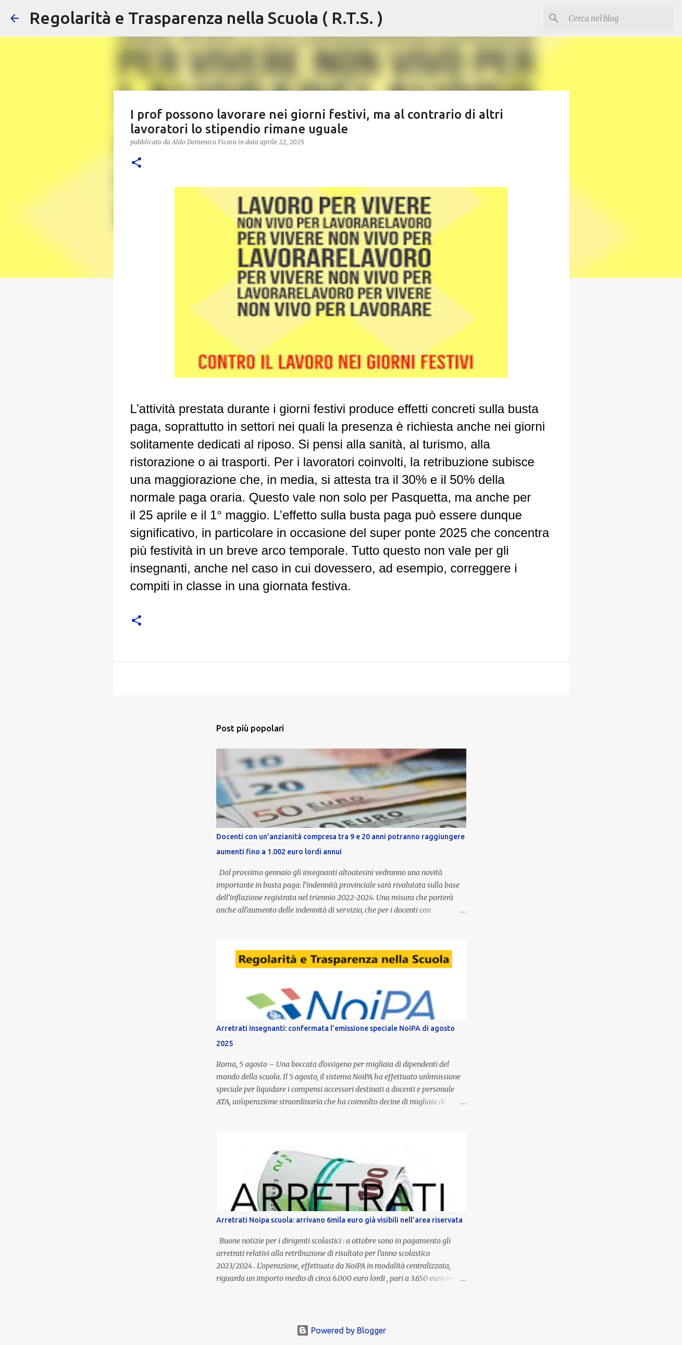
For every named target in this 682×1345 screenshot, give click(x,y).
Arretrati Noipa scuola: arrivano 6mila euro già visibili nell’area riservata (339, 1220)
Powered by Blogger (341, 1330)
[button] (136, 163)
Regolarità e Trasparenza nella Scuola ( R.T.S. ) (206, 17)
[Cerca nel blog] (619, 18)
